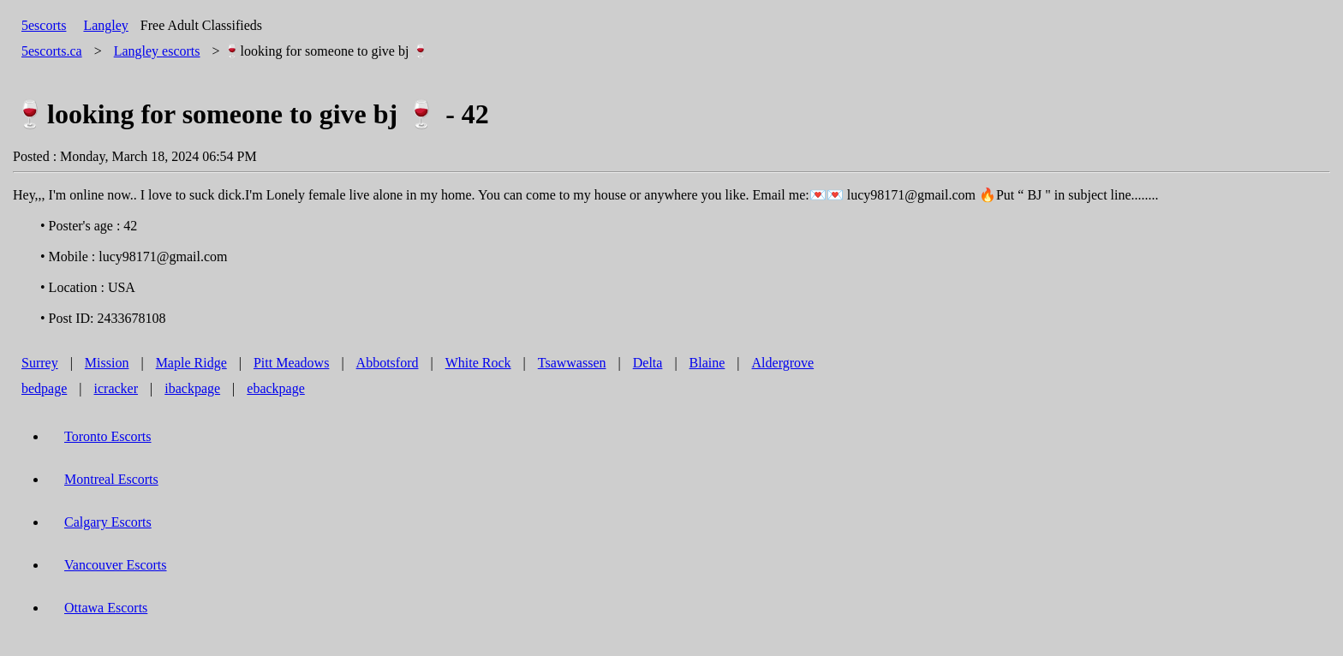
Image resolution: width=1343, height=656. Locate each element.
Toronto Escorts (108, 436)
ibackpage (192, 388)
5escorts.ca (51, 51)
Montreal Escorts (111, 479)
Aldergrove (783, 362)
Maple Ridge (191, 362)
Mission (107, 362)
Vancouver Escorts (115, 565)
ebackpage (276, 388)
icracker (116, 388)
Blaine (707, 362)
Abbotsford (387, 362)
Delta (648, 362)
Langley (105, 25)
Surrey (39, 362)
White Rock (478, 362)
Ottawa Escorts (105, 607)
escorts (157, 51)
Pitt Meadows (291, 362)
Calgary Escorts (108, 522)
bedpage (44, 388)
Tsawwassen (572, 362)
